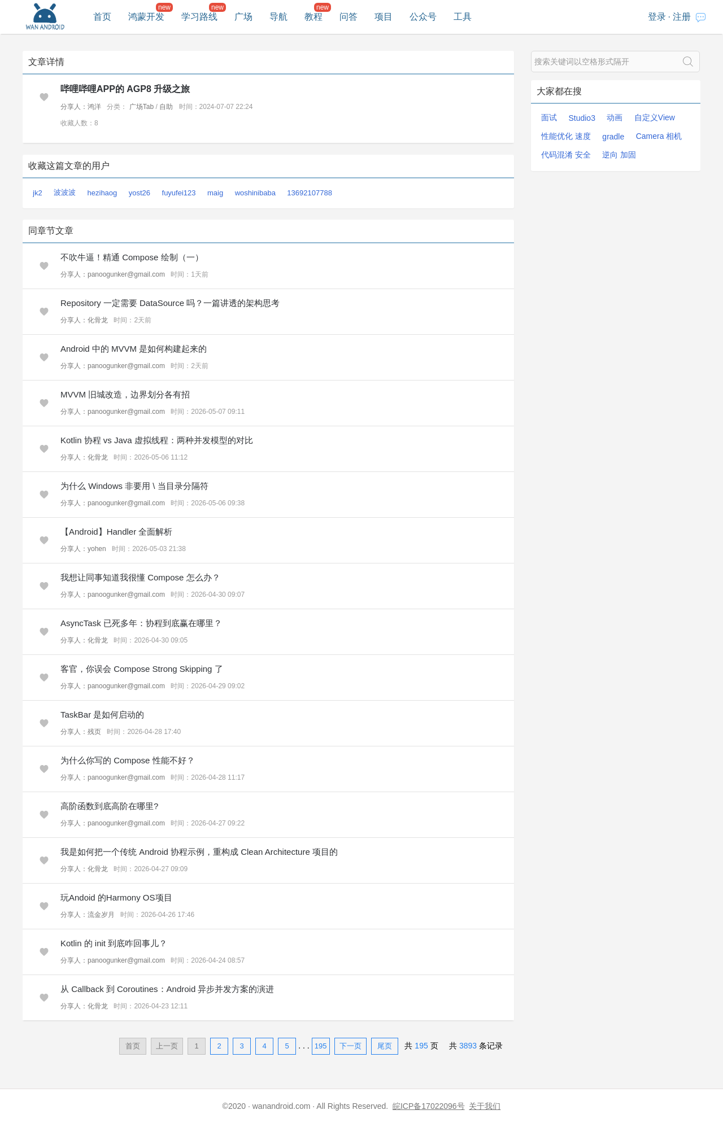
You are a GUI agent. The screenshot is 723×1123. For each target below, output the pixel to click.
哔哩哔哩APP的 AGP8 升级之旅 (125, 89)
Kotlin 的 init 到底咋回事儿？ (113, 943)
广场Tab (141, 107)
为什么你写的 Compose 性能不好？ (127, 760)
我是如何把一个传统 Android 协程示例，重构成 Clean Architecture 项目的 (199, 852)
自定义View (654, 117)
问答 (348, 16)
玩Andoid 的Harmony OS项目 (116, 897)
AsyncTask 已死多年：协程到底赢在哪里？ (141, 623)
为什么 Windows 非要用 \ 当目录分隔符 (134, 486)
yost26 (139, 193)
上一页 (167, 1046)
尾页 (384, 1046)
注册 (682, 16)
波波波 (65, 192)
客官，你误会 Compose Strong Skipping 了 (141, 669)
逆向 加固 (619, 154)
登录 (657, 16)
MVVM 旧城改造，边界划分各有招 (125, 394)
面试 (549, 117)
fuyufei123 (179, 193)
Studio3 (581, 118)
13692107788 (309, 193)
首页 (102, 16)
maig (215, 193)
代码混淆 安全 (566, 154)
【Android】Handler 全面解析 (116, 531)
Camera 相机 (659, 136)
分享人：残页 (80, 732)
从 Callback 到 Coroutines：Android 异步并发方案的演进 (167, 989)
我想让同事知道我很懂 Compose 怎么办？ (140, 577)
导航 (278, 16)
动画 (614, 117)
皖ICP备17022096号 (429, 1106)
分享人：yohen (83, 549)
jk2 (37, 193)
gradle (613, 136)
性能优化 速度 (566, 136)
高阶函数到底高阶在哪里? (109, 806)
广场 (243, 16)
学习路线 (199, 16)
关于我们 (484, 1106)
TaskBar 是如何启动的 (102, 714)
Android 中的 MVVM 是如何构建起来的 (133, 348)
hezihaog (102, 193)
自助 (166, 107)
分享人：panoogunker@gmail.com (112, 274)
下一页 (350, 1046)
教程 (313, 16)
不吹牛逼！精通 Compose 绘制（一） (131, 257)
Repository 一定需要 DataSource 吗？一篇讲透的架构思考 (170, 303)
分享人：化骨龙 (84, 320)
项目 (383, 16)
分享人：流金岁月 (87, 915)
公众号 (423, 16)
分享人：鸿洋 (80, 107)
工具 (463, 16)
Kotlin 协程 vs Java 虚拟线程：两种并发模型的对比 (156, 440)
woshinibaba (255, 193)
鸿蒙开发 (146, 16)
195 (321, 1046)
